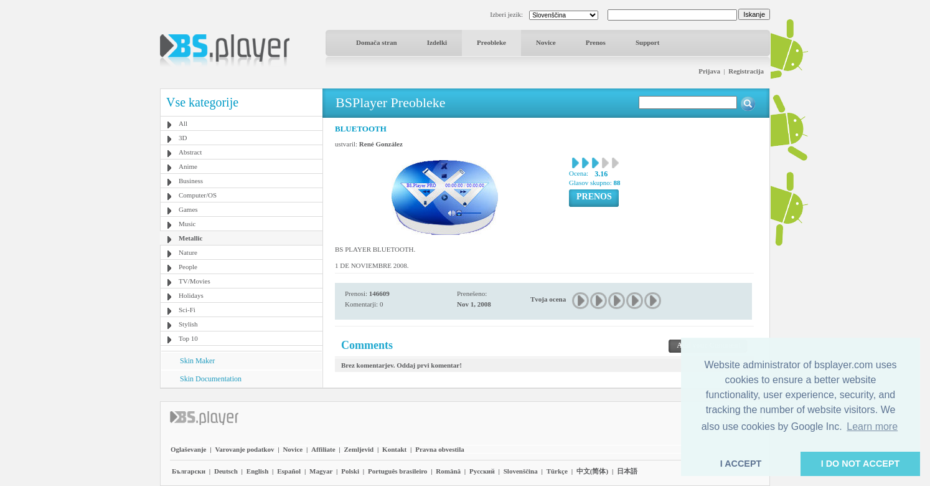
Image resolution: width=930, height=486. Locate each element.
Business (191, 180)
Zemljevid (359, 449)
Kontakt (394, 449)
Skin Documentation (211, 378)
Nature (188, 252)
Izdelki (437, 42)
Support (648, 42)
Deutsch (226, 471)
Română (448, 471)
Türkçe (557, 471)
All (183, 123)
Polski (350, 471)
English (257, 471)
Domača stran (376, 42)
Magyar (320, 471)
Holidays (191, 295)
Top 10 (188, 338)
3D (183, 137)
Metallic (190, 238)
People (188, 266)
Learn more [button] (872, 426)
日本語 (627, 471)
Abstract (190, 152)
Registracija (746, 71)
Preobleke (491, 42)
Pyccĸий (482, 471)
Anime (188, 166)
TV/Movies (194, 281)
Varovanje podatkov (244, 449)
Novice (546, 42)
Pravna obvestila (439, 449)
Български (188, 471)
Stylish (188, 324)
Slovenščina (521, 471)
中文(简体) (592, 471)
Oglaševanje (188, 449)
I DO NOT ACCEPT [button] (860, 464)
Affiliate (323, 449)
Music (187, 223)
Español (289, 471)
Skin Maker (197, 360)
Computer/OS (198, 195)
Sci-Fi (187, 309)
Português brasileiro (397, 471)
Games (188, 209)
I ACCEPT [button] (741, 464)
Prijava (709, 71)
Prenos (596, 42)
